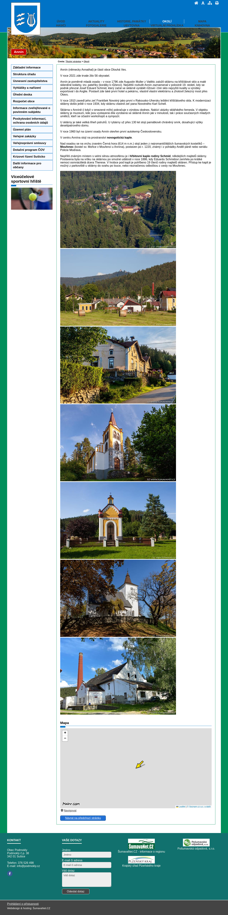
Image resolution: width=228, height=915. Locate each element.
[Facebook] (9, 873)
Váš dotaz (68, 870)
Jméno (66, 850)
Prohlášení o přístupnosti (23, 903)
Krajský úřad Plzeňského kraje (141, 865)
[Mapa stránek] (209, 3)
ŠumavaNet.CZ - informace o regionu (141, 851)
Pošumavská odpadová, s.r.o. (196, 848)
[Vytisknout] (216, 3)
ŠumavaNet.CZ (41, 908)
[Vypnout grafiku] (202, 3)
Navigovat (68, 810)
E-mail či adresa (72, 860)
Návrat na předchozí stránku (83, 817)
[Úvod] (195, 3)
